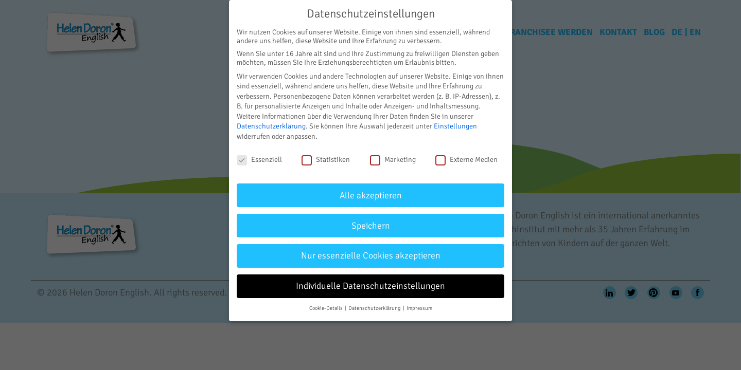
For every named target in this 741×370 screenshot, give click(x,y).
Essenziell (259, 159)
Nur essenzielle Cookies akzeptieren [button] (370, 255)
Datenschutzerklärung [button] (375, 308)
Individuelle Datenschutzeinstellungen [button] (370, 286)
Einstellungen (455, 126)
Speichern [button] (370, 225)
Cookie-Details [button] (326, 308)
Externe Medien (466, 159)
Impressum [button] (419, 308)
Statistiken (326, 159)
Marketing (393, 159)
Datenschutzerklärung (271, 126)
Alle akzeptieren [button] (371, 195)
